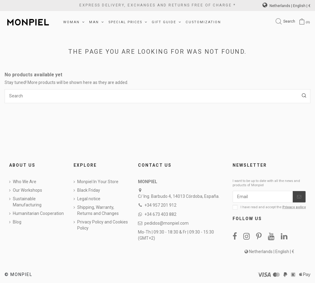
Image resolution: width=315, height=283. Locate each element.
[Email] (263, 197)
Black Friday (88, 190)
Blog (17, 222)
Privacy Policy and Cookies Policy (102, 225)
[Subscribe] (299, 197)
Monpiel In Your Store (97, 181)
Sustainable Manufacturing (27, 201)
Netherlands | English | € (286, 6)
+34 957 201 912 (160, 205)
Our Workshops (27, 190)
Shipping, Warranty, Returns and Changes (98, 210)
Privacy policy (294, 207)
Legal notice (88, 198)
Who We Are (24, 181)
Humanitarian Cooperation (38, 213)
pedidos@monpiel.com (166, 223)
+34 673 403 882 (160, 214)
